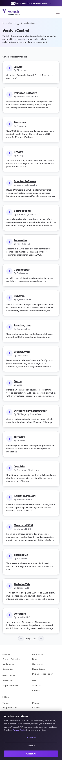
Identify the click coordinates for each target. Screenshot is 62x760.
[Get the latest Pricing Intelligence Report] (31, 3)
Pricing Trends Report (42, 674)
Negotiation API (10, 685)
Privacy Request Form (42, 716)
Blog (34, 659)
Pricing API (7, 680)
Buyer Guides (38, 669)
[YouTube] (25, 731)
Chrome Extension (11, 659)
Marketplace (8, 664)
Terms (5, 703)
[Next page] (41, 638)
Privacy (35, 703)
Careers (36, 690)
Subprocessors (9, 707)
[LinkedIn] (6, 731)
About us (36, 685)
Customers (37, 664)
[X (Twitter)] (15, 731)
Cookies (36, 707)
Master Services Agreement (45, 712)
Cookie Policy (19, 758)
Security (6, 716)
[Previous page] (21, 638)
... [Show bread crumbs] (18, 23)
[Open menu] (58, 12)
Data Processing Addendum (16, 712)
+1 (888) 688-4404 (44, 721)
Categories (7, 669)
